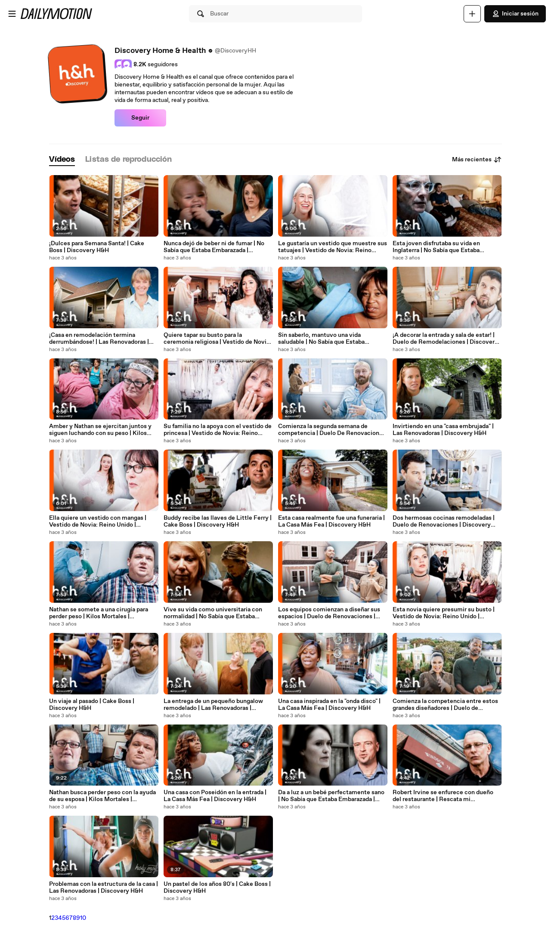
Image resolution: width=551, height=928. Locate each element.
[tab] (62, 159)
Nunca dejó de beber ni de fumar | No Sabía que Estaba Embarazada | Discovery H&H (214, 247)
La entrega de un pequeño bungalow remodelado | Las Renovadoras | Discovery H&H (213, 705)
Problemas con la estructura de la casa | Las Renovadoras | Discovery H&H (103, 887)
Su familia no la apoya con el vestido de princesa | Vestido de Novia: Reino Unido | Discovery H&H (218, 430)
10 (83, 918)
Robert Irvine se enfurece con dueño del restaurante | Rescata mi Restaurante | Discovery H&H (443, 796)
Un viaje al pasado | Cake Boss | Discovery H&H (91, 705)
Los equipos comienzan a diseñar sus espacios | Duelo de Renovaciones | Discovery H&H (329, 613)
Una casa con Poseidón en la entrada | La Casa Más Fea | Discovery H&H (215, 796)
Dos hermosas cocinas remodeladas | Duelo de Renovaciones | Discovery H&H (444, 521)
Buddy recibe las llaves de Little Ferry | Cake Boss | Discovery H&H (218, 521)
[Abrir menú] (12, 13)
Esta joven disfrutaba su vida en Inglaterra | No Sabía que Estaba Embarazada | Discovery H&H (436, 247)
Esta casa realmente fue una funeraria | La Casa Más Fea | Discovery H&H (331, 521)
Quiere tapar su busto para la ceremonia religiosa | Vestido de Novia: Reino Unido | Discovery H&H (217, 338)
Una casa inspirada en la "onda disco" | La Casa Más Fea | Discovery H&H (329, 705)
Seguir (140, 118)
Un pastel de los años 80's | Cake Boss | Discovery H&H (217, 887)
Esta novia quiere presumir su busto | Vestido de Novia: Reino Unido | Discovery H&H (444, 613)
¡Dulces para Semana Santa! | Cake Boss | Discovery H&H (96, 247)
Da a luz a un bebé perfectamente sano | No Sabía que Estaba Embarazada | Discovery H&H (331, 796)
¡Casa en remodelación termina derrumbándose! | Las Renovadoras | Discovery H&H (99, 338)
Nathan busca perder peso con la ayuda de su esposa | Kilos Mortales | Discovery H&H (102, 796)
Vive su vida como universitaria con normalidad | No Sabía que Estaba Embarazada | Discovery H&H (213, 613)
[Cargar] (472, 13)
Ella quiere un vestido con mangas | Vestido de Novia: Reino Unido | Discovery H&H (97, 521)
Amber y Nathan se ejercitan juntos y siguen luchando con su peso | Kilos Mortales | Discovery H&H (100, 430)
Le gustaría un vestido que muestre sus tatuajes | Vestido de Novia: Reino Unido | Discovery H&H (332, 247)
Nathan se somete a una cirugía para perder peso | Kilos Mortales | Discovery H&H (98, 613)
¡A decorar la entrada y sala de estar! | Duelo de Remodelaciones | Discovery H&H (445, 338)
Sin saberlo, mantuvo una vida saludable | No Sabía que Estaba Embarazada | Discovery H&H (321, 338)
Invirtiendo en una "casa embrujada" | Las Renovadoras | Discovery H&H (443, 430)
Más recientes (477, 159)
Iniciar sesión (515, 13)
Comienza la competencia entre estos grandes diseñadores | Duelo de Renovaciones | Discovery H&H (445, 705)
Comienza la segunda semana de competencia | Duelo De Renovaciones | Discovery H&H (332, 430)
